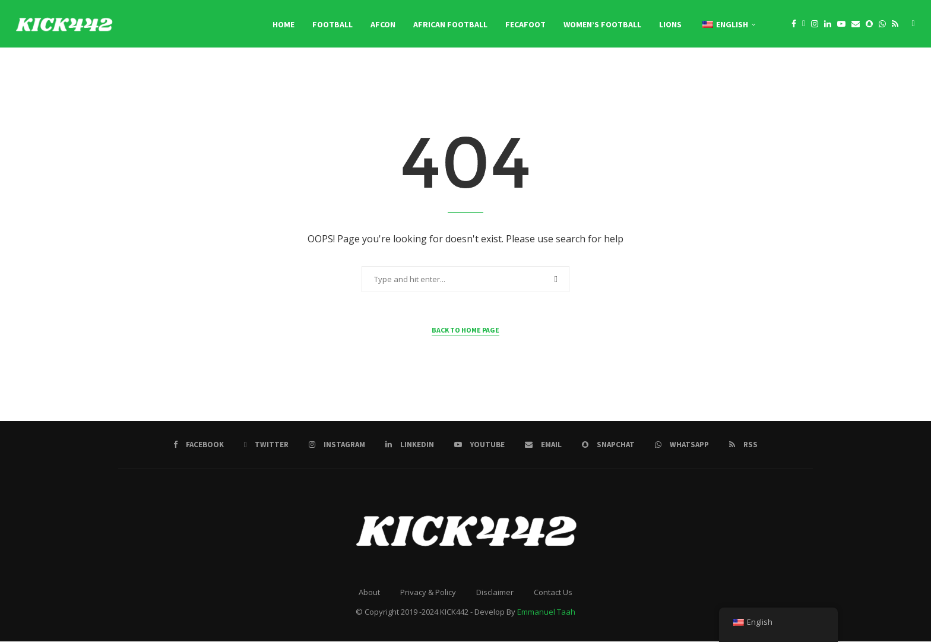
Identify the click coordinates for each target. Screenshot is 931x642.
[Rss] (895, 24)
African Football (450, 24)
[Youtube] (841, 24)
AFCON (382, 24)
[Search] (913, 24)
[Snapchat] (869, 24)
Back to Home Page (465, 331)
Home (283, 24)
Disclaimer (495, 593)
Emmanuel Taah (546, 613)
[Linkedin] (827, 24)
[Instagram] (814, 24)
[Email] (855, 24)
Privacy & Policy (428, 593)
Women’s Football (602, 24)
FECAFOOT (525, 24)
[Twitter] (803, 24)
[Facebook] (793, 24)
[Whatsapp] (882, 24)
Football (332, 24)
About (369, 593)
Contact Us (553, 593)
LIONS (670, 24)
